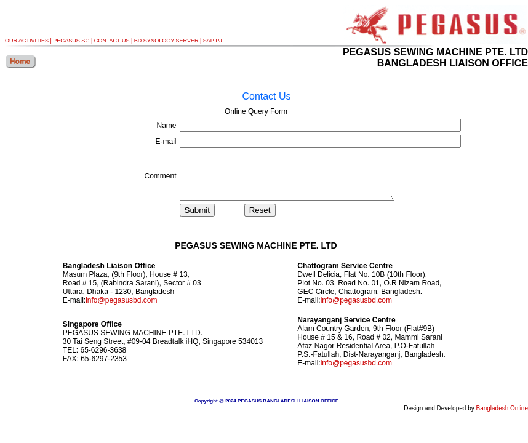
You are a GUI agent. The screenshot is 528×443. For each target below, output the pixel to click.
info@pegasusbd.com (121, 309)
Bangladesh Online (502, 417)
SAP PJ (212, 41)
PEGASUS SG (71, 41)
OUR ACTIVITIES (27, 41)
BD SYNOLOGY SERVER (166, 41)
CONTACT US (112, 41)
